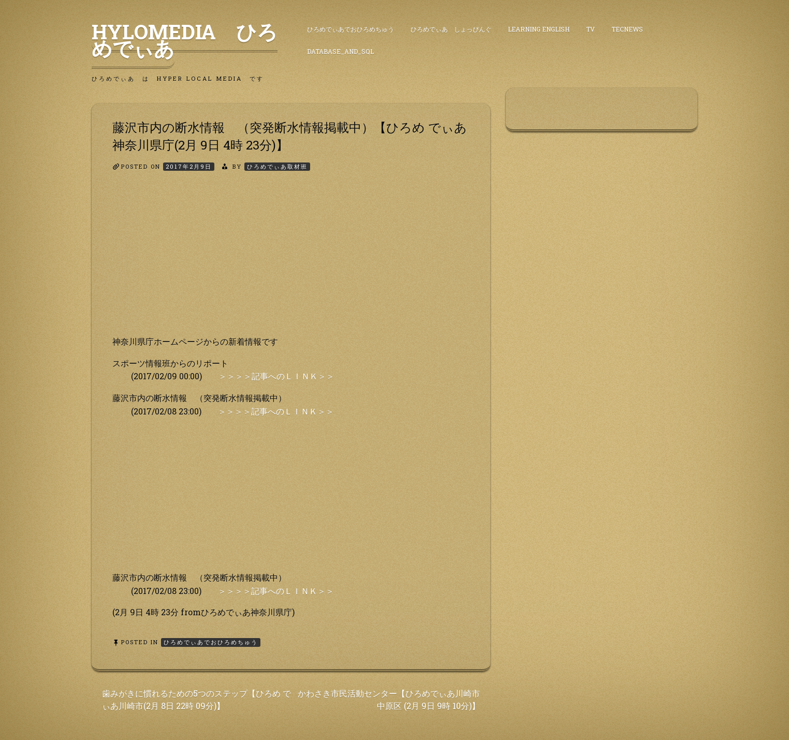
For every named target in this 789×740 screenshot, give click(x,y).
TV (590, 29)
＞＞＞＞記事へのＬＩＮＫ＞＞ (276, 376)
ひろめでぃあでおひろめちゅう (350, 29)
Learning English (538, 29)
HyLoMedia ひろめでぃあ (184, 40)
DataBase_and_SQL (340, 51)
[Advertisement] (291, 262)
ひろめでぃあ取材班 (277, 166)
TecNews (627, 29)
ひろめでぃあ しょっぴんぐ (451, 29)
